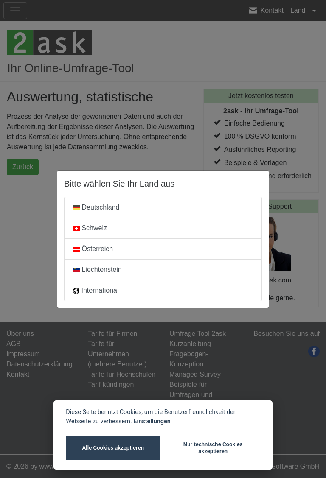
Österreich (93, 248)
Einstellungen (151, 421)
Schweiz (90, 228)
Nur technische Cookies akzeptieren (213, 447)
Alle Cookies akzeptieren (113, 447)
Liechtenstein (97, 269)
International (96, 290)
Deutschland (96, 207)
